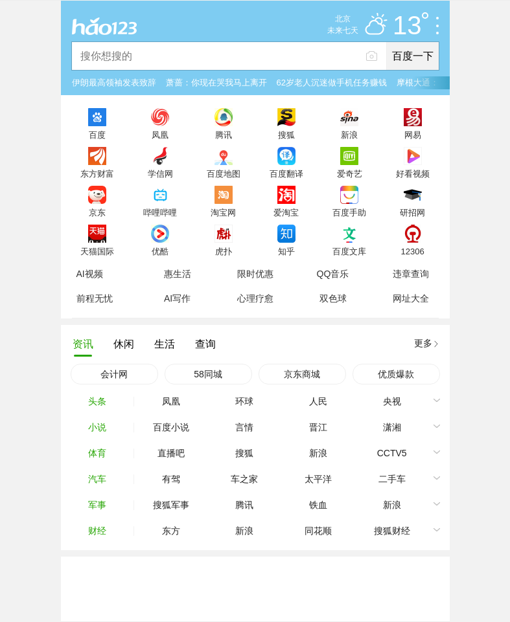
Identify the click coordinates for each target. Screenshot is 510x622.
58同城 (208, 374)
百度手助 (349, 212)
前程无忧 (94, 298)
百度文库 (349, 251)
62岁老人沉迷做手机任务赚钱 (332, 82)
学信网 (160, 173)
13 (410, 25)
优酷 (160, 251)
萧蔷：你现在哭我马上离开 (216, 82)
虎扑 (223, 251)
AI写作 (177, 298)
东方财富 (97, 173)
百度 (97, 134)
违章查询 (411, 274)
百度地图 (223, 173)
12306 (412, 251)
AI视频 (89, 274)
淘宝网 (223, 212)
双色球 (333, 298)
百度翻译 (286, 173)
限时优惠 (255, 274)
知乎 (286, 251)
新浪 (349, 134)
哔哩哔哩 (160, 212)
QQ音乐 (333, 274)
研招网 (412, 212)
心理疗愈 (255, 298)
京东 (97, 212)
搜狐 (286, 134)
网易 (412, 134)
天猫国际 (97, 251)
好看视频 (413, 173)
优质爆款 (396, 374)
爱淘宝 (286, 212)
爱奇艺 (349, 173)
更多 (423, 343)
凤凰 (160, 134)
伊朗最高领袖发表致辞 (114, 82)
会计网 (114, 374)
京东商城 (302, 374)
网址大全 (411, 298)
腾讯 (223, 134)
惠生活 (177, 274)
